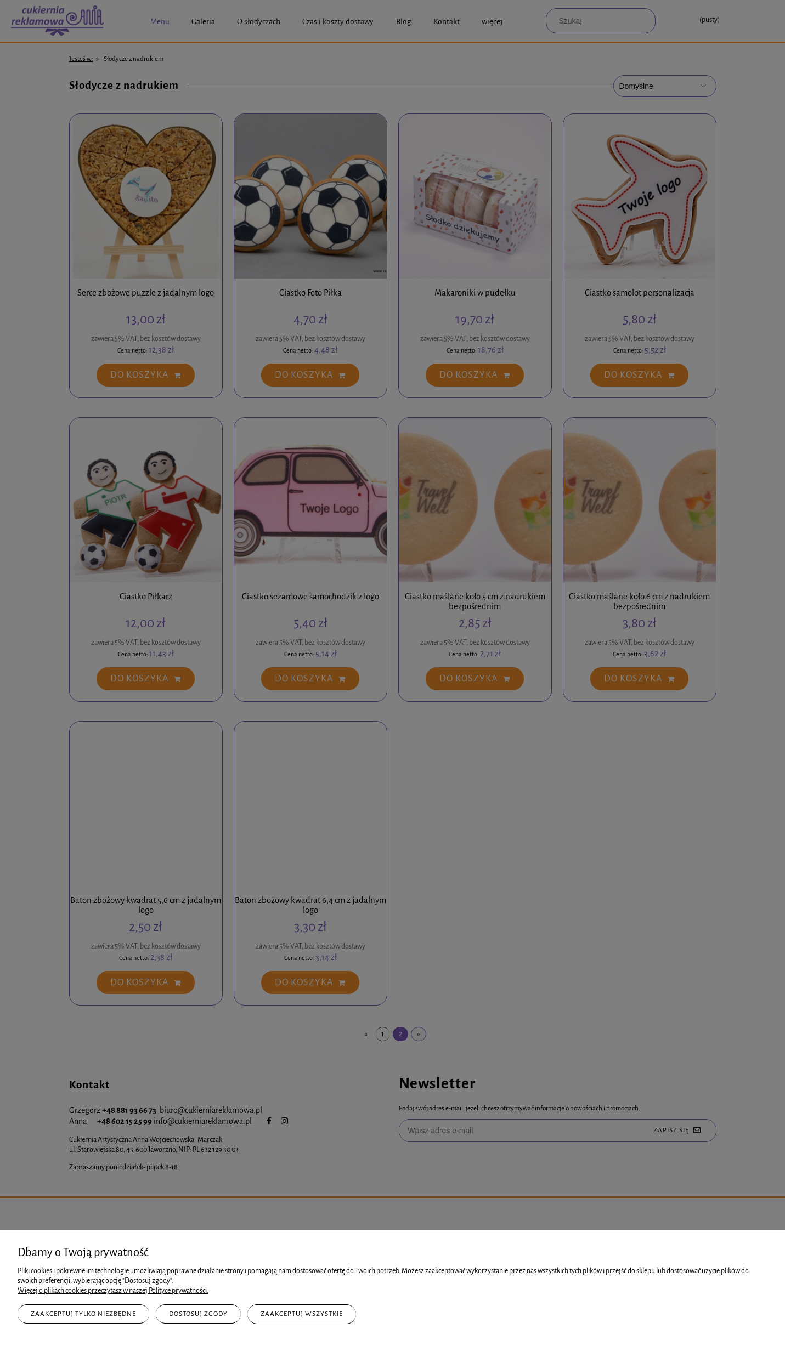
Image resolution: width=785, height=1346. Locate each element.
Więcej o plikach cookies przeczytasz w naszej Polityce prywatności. (113, 1290)
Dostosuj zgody (198, 1313)
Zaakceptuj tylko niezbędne (83, 1313)
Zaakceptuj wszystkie (302, 1313)
